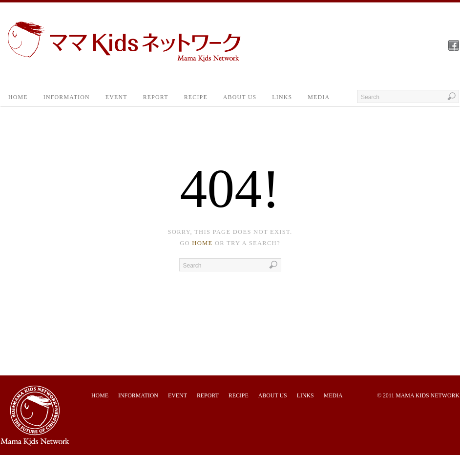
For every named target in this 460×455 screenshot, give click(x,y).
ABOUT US (239, 97)
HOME (18, 97)
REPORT (155, 97)
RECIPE (196, 97)
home (202, 243)
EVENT (116, 97)
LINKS (282, 97)
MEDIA (319, 97)
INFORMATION (66, 97)
